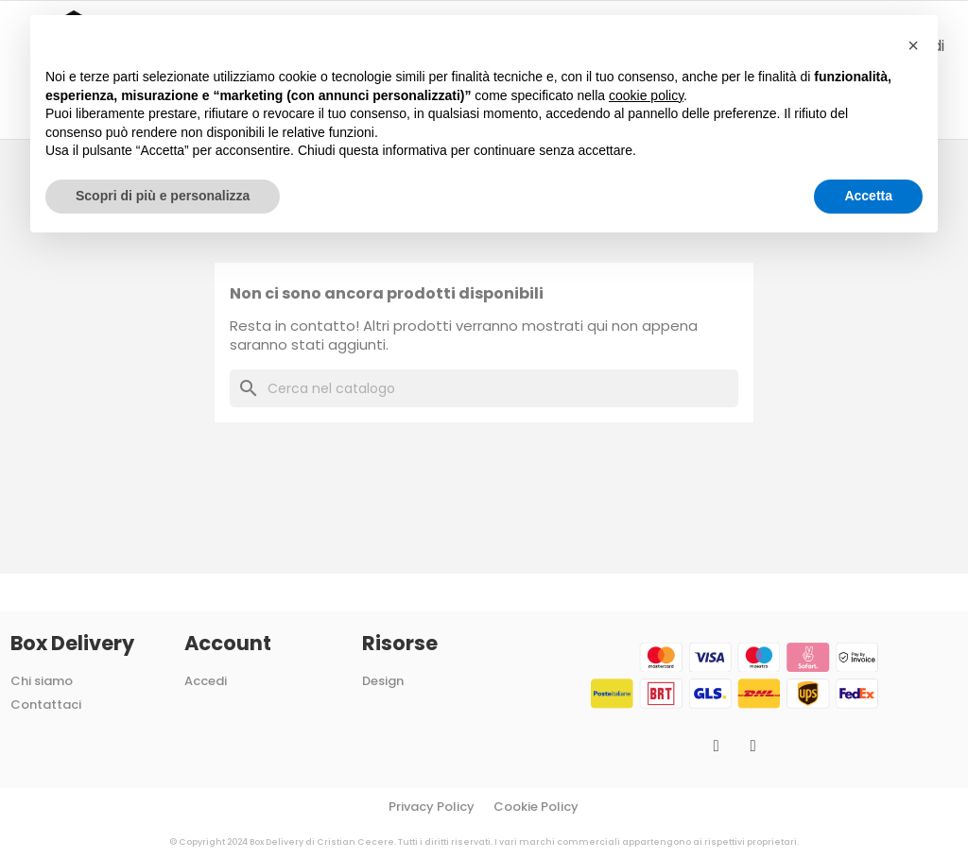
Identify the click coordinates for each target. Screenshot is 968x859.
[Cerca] (484, 388)
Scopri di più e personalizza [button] (163, 195)
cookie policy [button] (646, 95)
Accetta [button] (868, 195)
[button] (913, 45)
